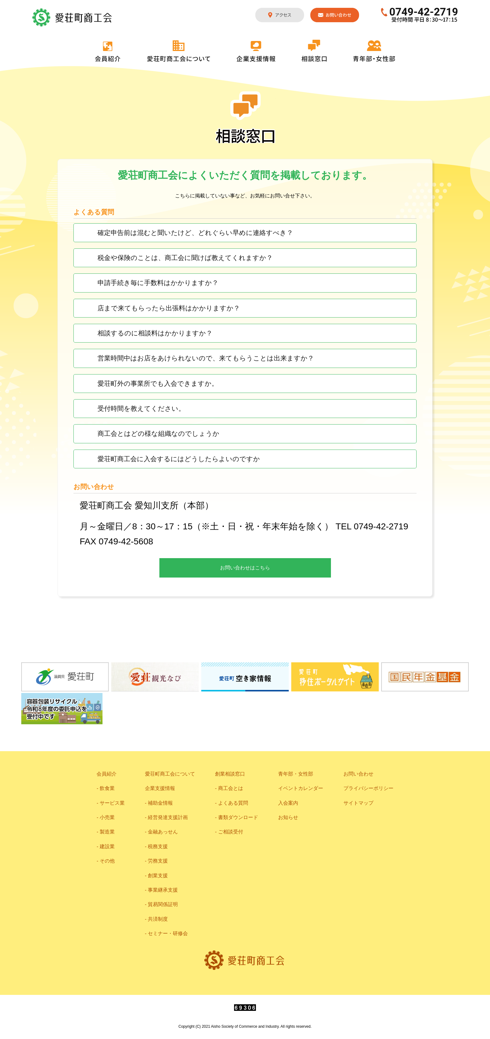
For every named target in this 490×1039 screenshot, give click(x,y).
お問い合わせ (334, 15)
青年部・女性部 (374, 51)
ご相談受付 (230, 831)
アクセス (279, 15)
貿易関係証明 (163, 904)
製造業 (107, 831)
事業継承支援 (163, 890)
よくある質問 (233, 803)
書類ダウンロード (238, 817)
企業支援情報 (256, 51)
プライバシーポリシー (368, 788)
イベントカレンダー (300, 788)
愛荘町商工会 (72, 17)
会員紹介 (108, 52)
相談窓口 (314, 51)
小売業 (107, 817)
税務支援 (158, 846)
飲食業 (107, 788)
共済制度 (158, 919)
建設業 (107, 846)
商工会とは (230, 788)
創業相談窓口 (230, 774)
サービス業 (112, 803)
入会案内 (288, 803)
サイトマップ (358, 803)
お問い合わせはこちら (245, 567)
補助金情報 (160, 803)
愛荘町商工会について (178, 51)
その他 (107, 860)
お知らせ (288, 817)
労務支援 (158, 860)
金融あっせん (163, 831)
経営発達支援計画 (168, 817)
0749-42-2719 (419, 15)
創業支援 (158, 875)
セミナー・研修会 (168, 933)
